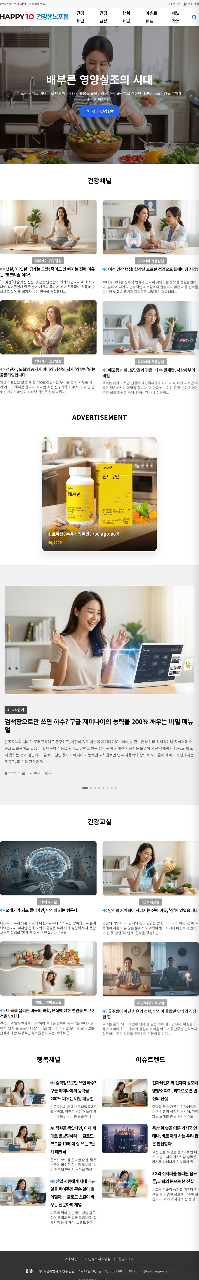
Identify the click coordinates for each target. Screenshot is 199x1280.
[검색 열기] (194, 17)
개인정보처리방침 (98, 1258)
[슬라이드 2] (91, 788)
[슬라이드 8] (116, 788)
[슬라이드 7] (112, 788)
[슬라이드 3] (95, 788)
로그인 (175, 4)
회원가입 (191, 4)
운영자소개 (126, 1258)
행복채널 (126, 17)
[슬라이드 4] (99, 788)
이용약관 (71, 1258)
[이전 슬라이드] (8, 95)
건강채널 (80, 17)
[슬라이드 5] (103, 788)
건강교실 (103, 17)
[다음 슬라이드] (191, 95)
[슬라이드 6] (107, 788)
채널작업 (176, 17)
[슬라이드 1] (85, 788)
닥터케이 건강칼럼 (99, 111)
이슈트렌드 (151, 17)
